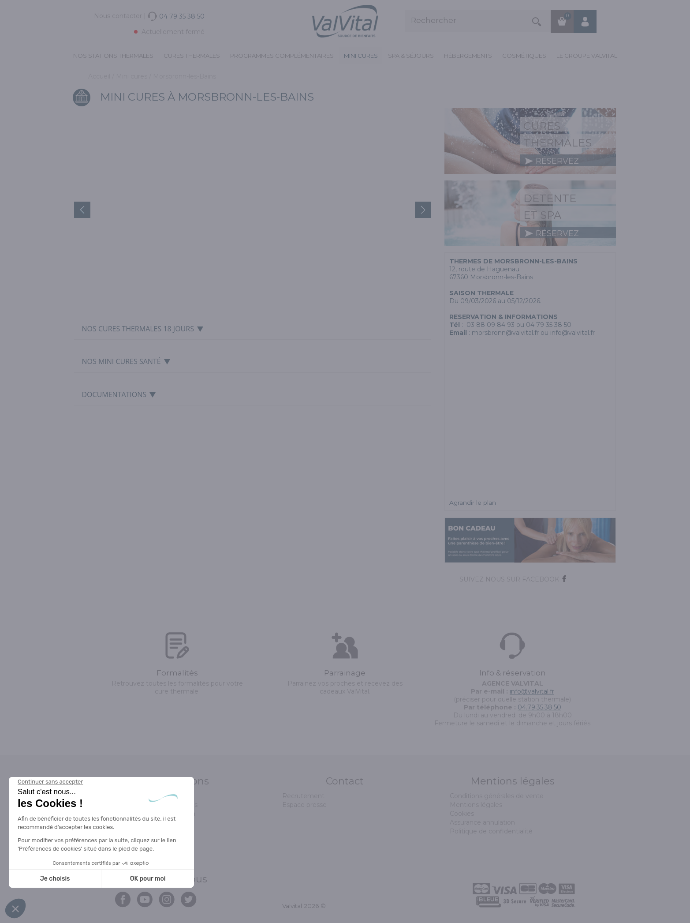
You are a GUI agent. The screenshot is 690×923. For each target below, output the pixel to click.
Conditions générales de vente (497, 796)
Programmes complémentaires (282, 55)
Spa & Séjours (411, 55)
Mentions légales (476, 805)
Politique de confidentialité (491, 831)
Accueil (100, 76)
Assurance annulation (482, 822)
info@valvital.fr (532, 691)
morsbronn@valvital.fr (505, 333)
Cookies (462, 814)
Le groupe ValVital (586, 55)
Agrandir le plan (472, 502)
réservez (552, 161)
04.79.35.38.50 (539, 707)
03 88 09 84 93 (490, 325)
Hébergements (468, 55)
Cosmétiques (524, 55)
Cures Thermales (192, 55)
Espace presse (304, 805)
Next (423, 210)
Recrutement (303, 796)
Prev (82, 210)
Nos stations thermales (113, 55)
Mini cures (361, 55)
